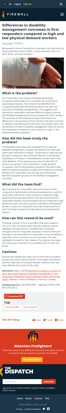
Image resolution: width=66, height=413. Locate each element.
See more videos (32, 359)
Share (61, 320)
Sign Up (27, 4)
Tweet (49, 320)
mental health (12, 307)
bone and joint (30, 307)
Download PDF (15, 296)
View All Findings (11, 319)
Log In (18, 4)
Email (38, 320)
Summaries (7, 43)
